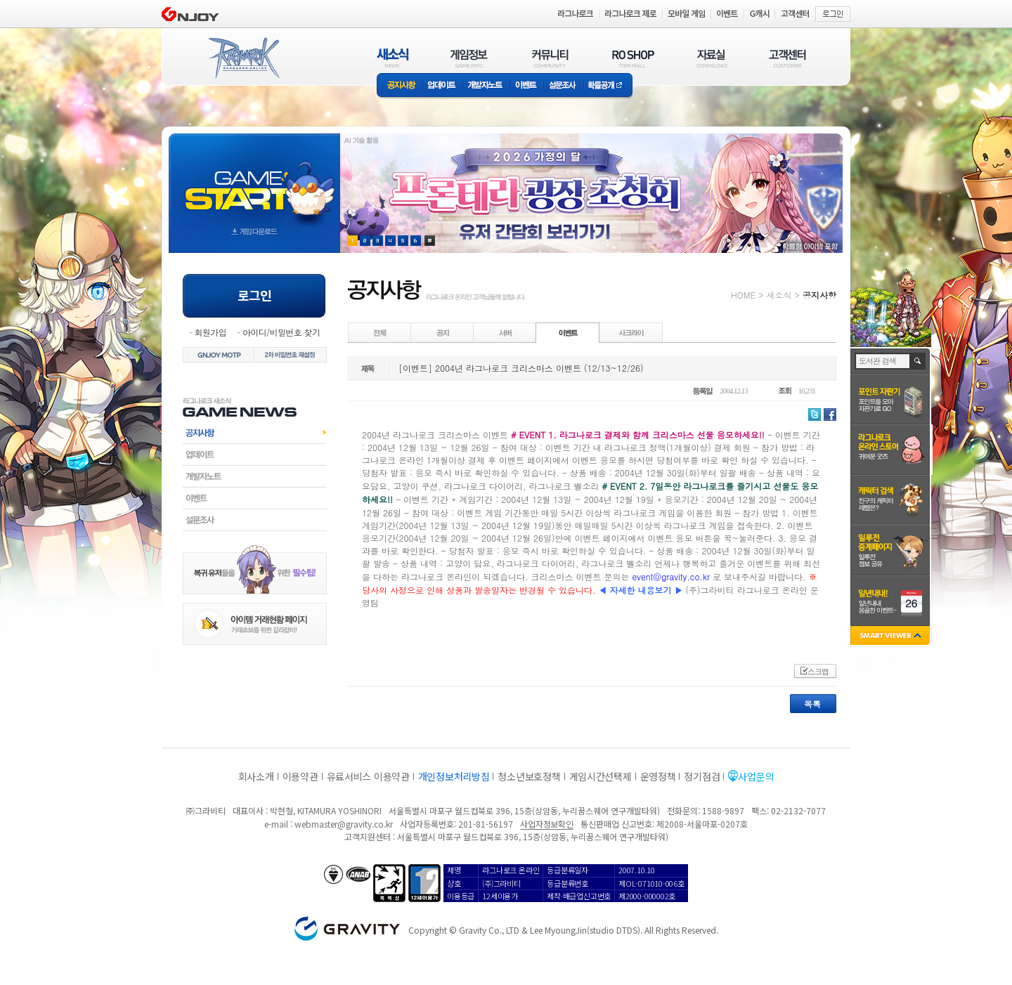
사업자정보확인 (546, 824)
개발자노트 (485, 86)
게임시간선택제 (600, 776)
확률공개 (607, 86)
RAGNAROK (243, 58)
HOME (743, 295)
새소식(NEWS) (393, 57)
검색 (918, 361)
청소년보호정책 (529, 776)
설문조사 (563, 86)
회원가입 (210, 332)
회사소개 (256, 776)
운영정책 (658, 776)
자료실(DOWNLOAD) (711, 57)
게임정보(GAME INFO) (469, 57)
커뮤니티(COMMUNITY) (550, 57)
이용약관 (300, 776)
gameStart (254, 180)
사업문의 (756, 776)
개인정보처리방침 (454, 776)
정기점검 (702, 776)
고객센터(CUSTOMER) (787, 57)
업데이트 (442, 86)
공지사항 (399, 86)
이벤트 (526, 86)
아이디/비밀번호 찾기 (281, 332)
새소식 (778, 295)
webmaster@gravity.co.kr (343, 824)
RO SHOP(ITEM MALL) (633, 57)
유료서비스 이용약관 (368, 776)
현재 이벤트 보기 (429, 240)
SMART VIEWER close (891, 637)
